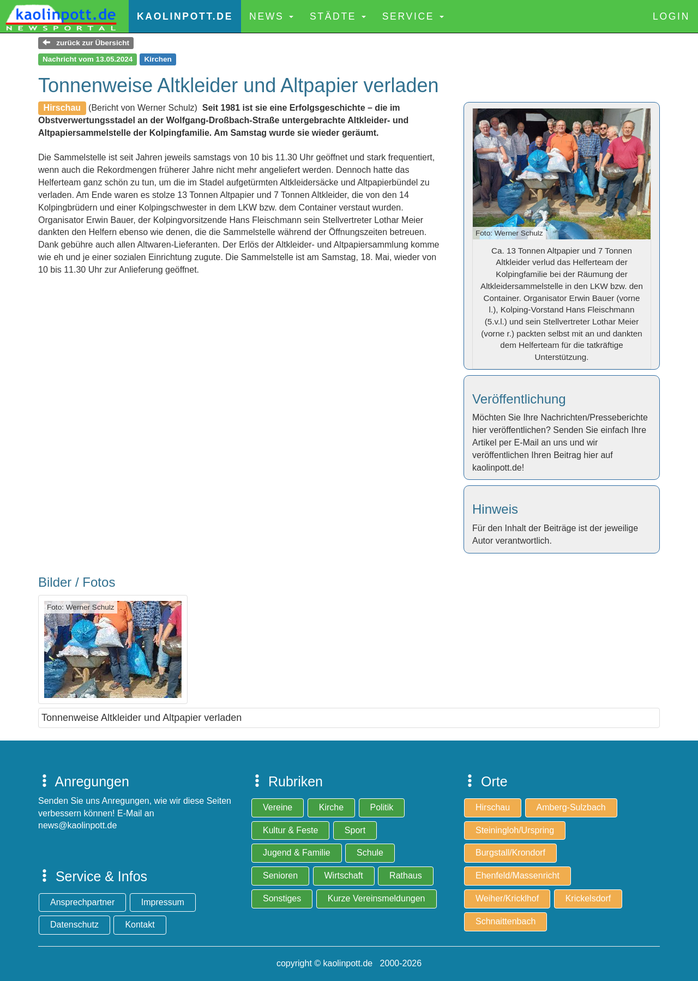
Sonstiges (282, 898)
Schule (370, 852)
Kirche (331, 807)
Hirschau (493, 807)
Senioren (280, 875)
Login (671, 16)
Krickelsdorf (588, 898)
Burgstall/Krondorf (510, 852)
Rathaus (405, 875)
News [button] (271, 16)
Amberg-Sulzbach (571, 807)
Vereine (277, 807)
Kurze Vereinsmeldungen (376, 898)
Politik (382, 807)
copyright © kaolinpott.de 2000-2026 (349, 963)
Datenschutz (74, 924)
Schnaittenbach (505, 921)
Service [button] (413, 16)
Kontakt (139, 924)
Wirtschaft (343, 875)
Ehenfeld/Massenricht (517, 875)
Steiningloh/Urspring (515, 830)
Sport (355, 830)
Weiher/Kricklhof (507, 898)
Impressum (162, 902)
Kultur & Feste (290, 830)
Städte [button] (338, 16)
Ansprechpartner (82, 902)
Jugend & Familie (296, 852)
